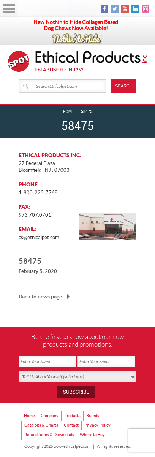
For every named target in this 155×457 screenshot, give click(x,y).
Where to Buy (92, 434)
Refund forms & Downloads (49, 434)
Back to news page (40, 297)
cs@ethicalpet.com (39, 237)
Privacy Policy (97, 425)
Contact (71, 425)
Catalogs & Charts (41, 425)
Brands (92, 415)
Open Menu (9, 8)
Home (68, 111)
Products (72, 415)
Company (50, 415)
